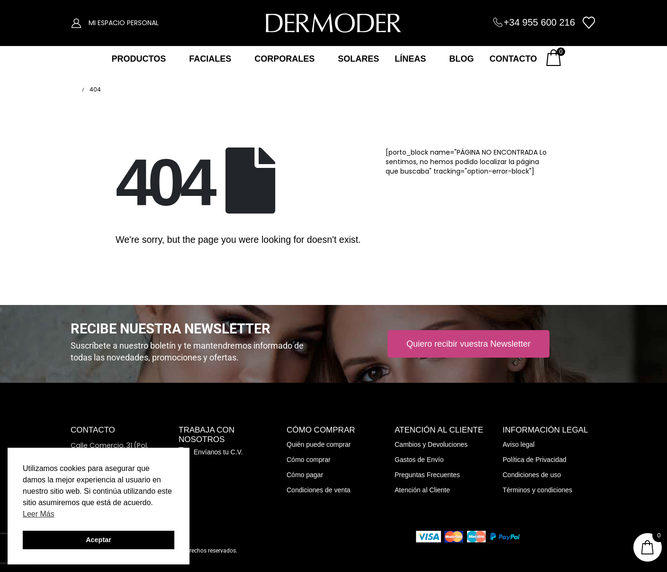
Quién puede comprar (319, 444)
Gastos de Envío (419, 459)
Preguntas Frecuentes (427, 475)
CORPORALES (284, 59)
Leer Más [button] (38, 514)
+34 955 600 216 (539, 22)
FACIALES (210, 59)
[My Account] (76, 23)
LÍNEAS (410, 59)
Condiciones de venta (319, 490)
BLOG (461, 59)
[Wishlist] (589, 23)
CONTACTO (513, 59)
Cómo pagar (305, 475)
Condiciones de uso (532, 475)
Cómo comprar (309, 459)
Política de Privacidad (535, 459)
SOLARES (358, 59)
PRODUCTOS (138, 59)
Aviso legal (518, 444)
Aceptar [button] (98, 540)
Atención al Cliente (422, 490)
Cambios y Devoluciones (431, 444)
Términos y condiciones (537, 490)
